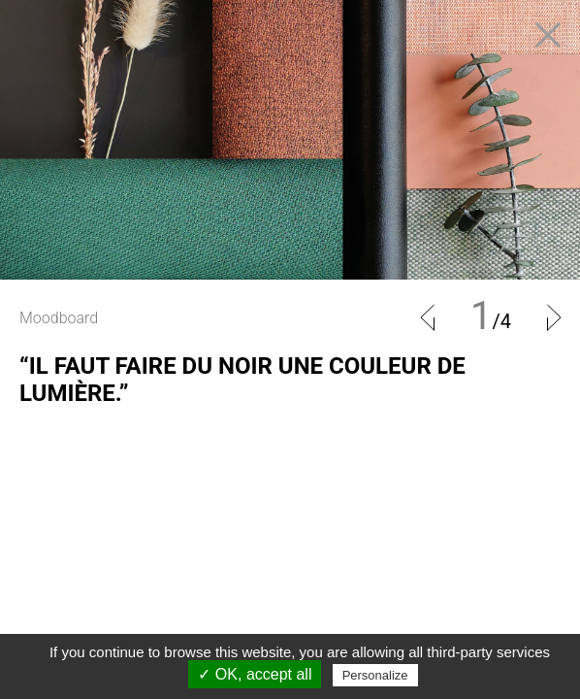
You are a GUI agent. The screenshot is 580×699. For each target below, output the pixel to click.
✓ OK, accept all (254, 674)
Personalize (375, 675)
